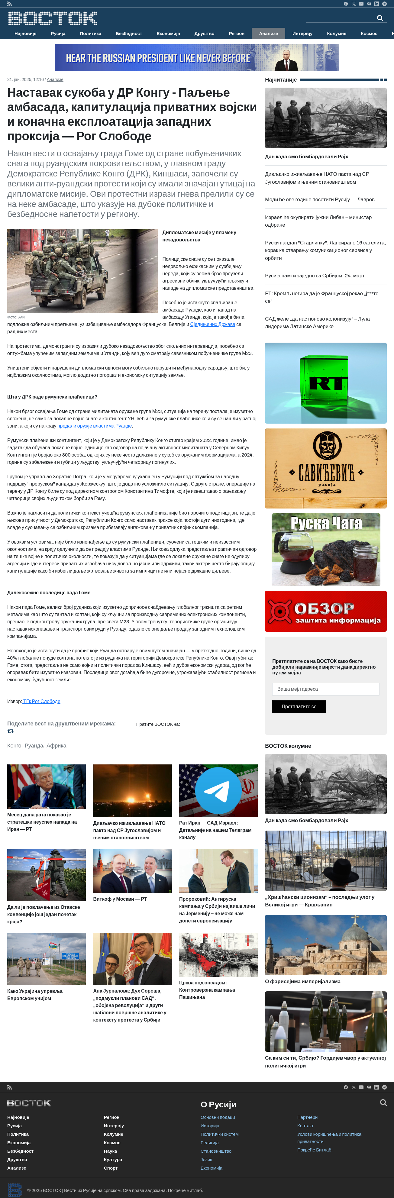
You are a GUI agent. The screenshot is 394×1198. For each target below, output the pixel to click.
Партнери (307, 1117)
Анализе (268, 33)
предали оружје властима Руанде (94, 425)
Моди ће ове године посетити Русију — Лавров (320, 199)
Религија (210, 1142)
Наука (110, 1151)
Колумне (336, 33)
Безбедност (129, 33)
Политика (91, 33)
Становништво (216, 1151)
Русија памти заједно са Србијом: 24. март (314, 276)
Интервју (302, 33)
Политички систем (220, 1134)
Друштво (205, 33)
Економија (168, 33)
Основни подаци (218, 1117)
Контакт (305, 1125)
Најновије (26, 33)
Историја (210, 1125)
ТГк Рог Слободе (41, 701)
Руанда (34, 746)
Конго (14, 746)
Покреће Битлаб (314, 1150)
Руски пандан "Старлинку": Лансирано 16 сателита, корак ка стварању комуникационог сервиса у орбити (325, 250)
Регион (237, 33)
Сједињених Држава (212, 324)
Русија (58, 33)
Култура (113, 1159)
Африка (56, 746)
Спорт (111, 1168)
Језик (206, 1159)
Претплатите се (299, 706)
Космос (369, 33)
